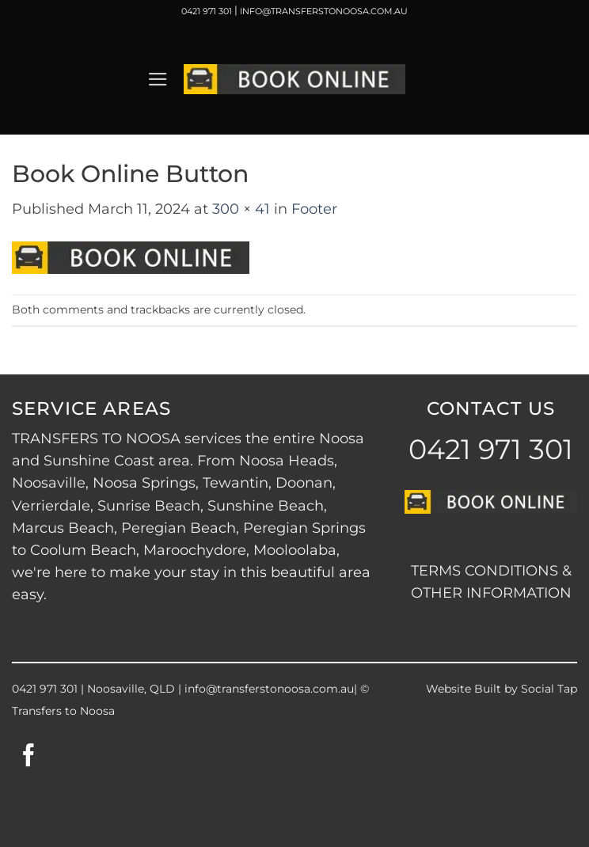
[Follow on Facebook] (28, 756)
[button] (157, 79)
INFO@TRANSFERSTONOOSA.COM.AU (324, 11)
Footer (314, 208)
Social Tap (549, 689)
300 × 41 (241, 208)
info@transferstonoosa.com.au (269, 689)
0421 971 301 (206, 11)
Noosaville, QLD (131, 689)
